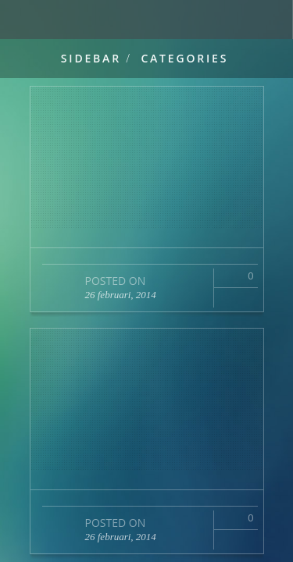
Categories (184, 58)
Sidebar (91, 58)
